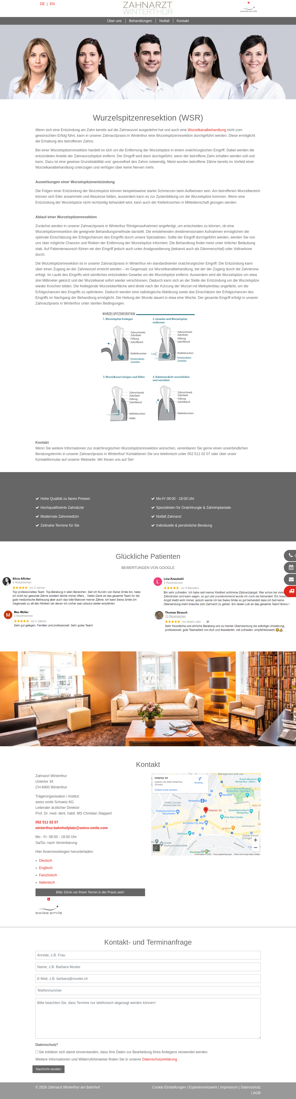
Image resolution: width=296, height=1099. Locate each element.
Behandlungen (140, 21)
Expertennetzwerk (203, 1087)
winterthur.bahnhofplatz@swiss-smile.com (72, 828)
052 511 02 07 (47, 822)
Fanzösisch (48, 875)
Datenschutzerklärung (159, 1059)
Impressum (229, 1087)
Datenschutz (47, 1045)
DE (42, 4)
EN (52, 4)
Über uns (114, 21)
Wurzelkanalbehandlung (207, 130)
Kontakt (183, 21)
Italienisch (47, 882)
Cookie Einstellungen (169, 1087)
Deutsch (45, 860)
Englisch (46, 868)
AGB (256, 1093)
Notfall (164, 21)
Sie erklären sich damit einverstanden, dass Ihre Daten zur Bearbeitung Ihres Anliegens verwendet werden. (122, 1052)
